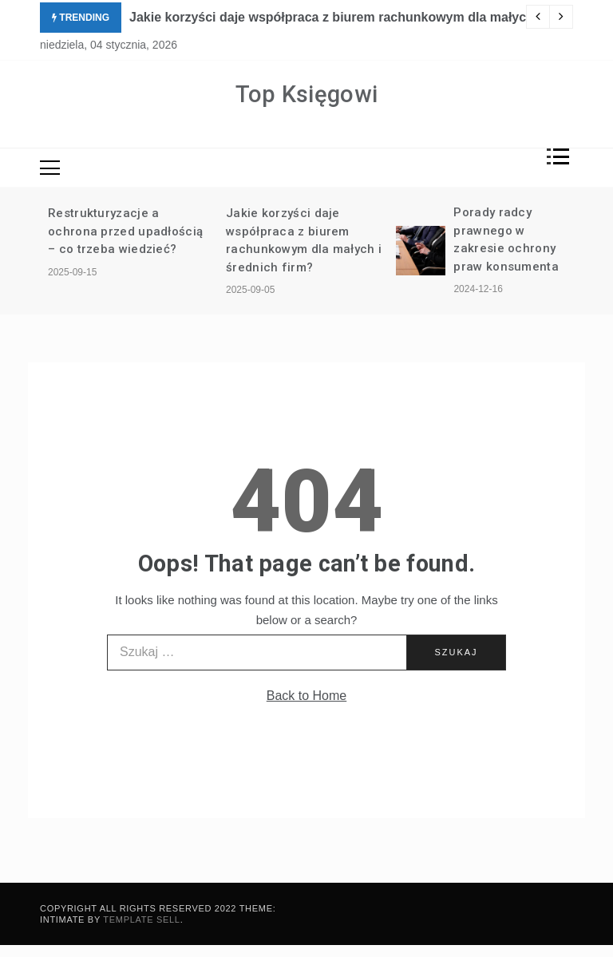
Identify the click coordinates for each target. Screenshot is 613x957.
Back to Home (306, 695)
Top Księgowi (306, 94)
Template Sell (141, 919)
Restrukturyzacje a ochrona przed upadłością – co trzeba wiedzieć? (125, 231)
